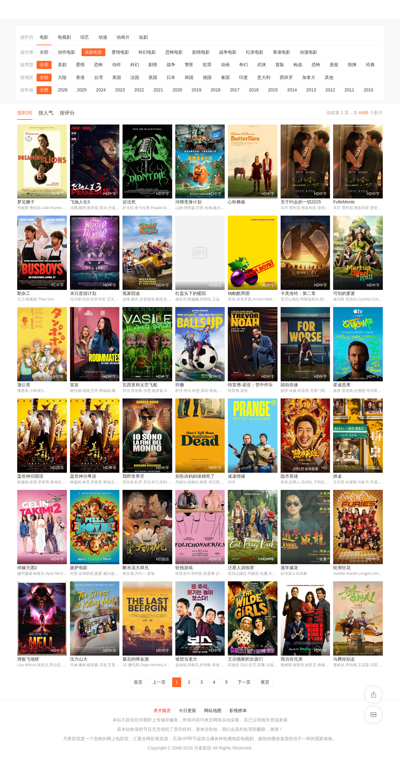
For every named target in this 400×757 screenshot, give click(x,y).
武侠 (261, 64)
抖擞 (179, 385)
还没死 (129, 201)
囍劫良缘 (289, 385)
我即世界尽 (133, 476)
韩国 (189, 77)
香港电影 (281, 52)
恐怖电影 (174, 52)
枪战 (297, 64)
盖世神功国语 (30, 476)
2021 (158, 89)
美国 (116, 77)
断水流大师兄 (135, 568)
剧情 (152, 64)
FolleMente (344, 201)
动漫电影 (308, 52)
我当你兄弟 (291, 659)
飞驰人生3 (80, 201)
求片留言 (162, 711)
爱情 (80, 64)
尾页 (265, 683)
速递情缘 (236, 476)
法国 (134, 77)
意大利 (263, 77)
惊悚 (352, 64)
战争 (171, 64)
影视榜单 (238, 711)
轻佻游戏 (184, 568)
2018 (215, 89)
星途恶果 (342, 385)
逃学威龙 (289, 568)
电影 (44, 37)
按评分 (67, 112)
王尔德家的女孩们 (245, 659)
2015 (273, 89)
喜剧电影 (93, 52)
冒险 (279, 64)
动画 (225, 64)
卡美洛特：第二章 (298, 293)
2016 (254, 89)
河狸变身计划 (188, 201)
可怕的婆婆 (344, 293)
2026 (63, 89)
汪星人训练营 (241, 568)
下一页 (244, 683)
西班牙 (286, 77)
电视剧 (64, 37)
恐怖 (98, 64)
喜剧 (62, 64)
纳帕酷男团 (239, 293)
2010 (368, 89)
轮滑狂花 (342, 568)
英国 (152, 77)
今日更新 (187, 711)
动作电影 (66, 52)
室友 (74, 385)
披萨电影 (79, 568)
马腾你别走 (344, 659)
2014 (292, 89)
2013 (311, 89)
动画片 (123, 37)
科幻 (134, 64)
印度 (243, 77)
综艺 (84, 37)
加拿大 (308, 77)
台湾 (98, 77)
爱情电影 (120, 52)
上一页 (159, 683)
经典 (370, 64)
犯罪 (207, 64)
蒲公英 (23, 385)
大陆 (62, 77)
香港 (80, 77)
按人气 (45, 112)
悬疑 (334, 64)
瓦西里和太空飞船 (140, 385)
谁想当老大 (186, 659)
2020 (177, 89)
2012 (330, 89)
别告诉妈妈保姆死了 (195, 476)
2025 (82, 89)
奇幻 (243, 64)
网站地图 (213, 711)
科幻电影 (147, 52)
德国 (207, 77)
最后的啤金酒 (135, 659)
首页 (138, 683)
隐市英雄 (289, 476)
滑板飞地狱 (28, 659)
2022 (139, 89)
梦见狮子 (26, 201)
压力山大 (79, 659)
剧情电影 (201, 52)
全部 (44, 52)
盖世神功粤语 (83, 476)
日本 (171, 77)
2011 (349, 89)
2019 (196, 89)
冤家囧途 (131, 293)
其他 (329, 77)
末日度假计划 (83, 293)
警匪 (189, 64)
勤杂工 (23, 293)
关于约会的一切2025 (301, 201)
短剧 (143, 37)
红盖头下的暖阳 (190, 293)
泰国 (225, 77)
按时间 (24, 112)
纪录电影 (254, 52)
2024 (101, 89)
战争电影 (228, 52)
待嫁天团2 (27, 568)
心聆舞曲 (236, 201)
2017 (234, 89)
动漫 (102, 37)
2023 (120, 89)
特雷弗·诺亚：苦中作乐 (250, 385)
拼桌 (337, 476)
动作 (116, 64)
